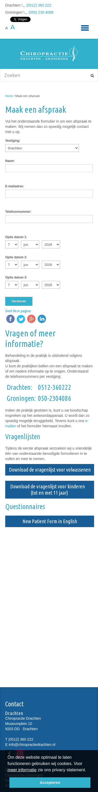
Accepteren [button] (50, 782)
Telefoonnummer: (18, 212)
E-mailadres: (14, 186)
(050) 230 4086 (40, 12)
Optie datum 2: (16, 257)
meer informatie (22, 770)
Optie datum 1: (16, 237)
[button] (88, 770)
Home (9, 95)
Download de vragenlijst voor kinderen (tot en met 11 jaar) (49, 489)
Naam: (10, 161)
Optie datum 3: (16, 277)
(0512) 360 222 (38, 5)
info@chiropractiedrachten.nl (32, 744)
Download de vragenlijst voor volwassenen (50, 470)
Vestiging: (12, 141)
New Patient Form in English (49, 521)
